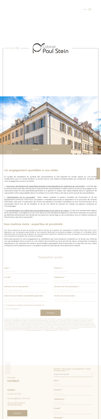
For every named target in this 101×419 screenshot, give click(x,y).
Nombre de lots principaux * (66, 286)
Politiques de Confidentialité (33, 330)
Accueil (6, 98)
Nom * (7, 268)
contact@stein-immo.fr (18, 398)
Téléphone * (59, 277)
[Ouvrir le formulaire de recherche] (12, 48)
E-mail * (7, 277)
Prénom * (58, 268)
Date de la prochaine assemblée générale (23, 296)
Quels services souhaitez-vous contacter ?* (72, 370)
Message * (58, 418)
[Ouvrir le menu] (87, 9)
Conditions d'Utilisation (51, 330)
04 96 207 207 (14, 394)
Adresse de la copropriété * (16, 286)
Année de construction (64, 296)
